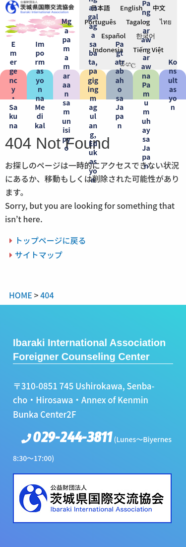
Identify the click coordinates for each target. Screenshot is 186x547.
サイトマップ (38, 255)
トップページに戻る (50, 240)
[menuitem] (100, 7)
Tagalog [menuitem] (138, 21)
